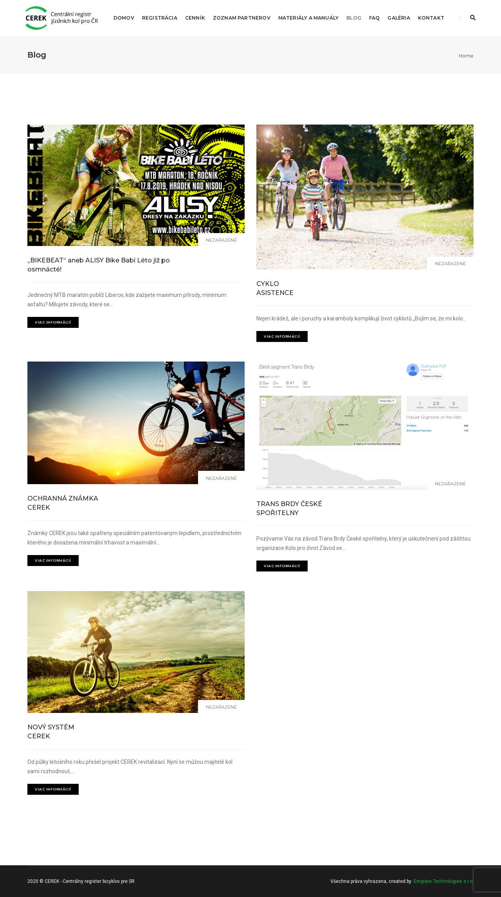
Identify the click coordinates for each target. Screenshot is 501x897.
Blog (353, 18)
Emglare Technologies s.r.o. (444, 881)
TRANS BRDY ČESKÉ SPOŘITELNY (289, 508)
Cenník (195, 18)
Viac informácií (53, 322)
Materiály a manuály (308, 18)
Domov (124, 18)
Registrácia (159, 18)
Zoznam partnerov (241, 18)
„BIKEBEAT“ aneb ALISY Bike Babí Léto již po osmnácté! (98, 265)
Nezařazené (221, 240)
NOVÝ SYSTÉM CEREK (50, 731)
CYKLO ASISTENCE (275, 288)
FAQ (374, 18)
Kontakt (431, 18)
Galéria (398, 18)
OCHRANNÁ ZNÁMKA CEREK (62, 503)
